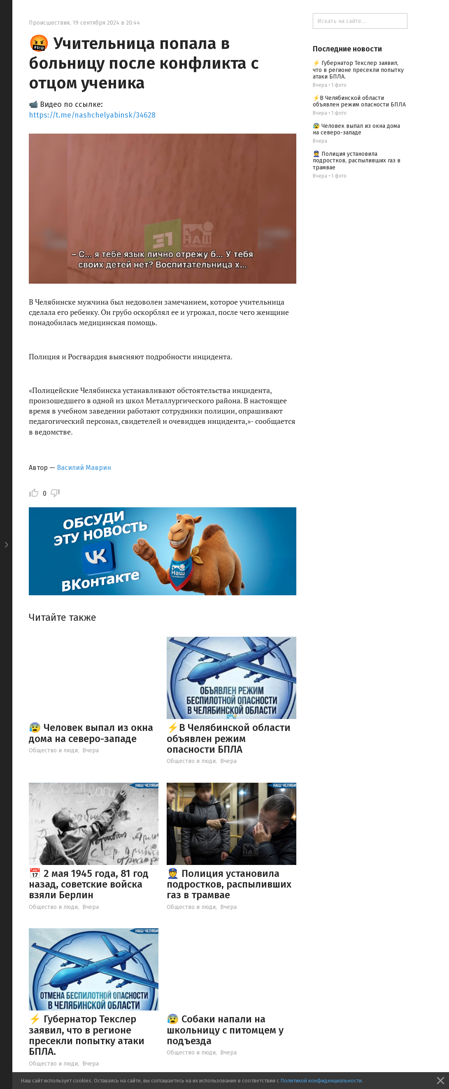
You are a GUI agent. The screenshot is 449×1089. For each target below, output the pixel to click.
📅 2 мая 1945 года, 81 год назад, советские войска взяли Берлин (89, 884)
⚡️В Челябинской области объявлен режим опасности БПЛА (229, 738)
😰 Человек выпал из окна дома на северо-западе (91, 733)
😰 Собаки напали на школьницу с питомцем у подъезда (225, 1030)
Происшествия (49, 22)
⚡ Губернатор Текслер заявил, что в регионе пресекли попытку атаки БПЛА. (86, 1035)
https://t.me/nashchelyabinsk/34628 (92, 115)
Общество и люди (53, 750)
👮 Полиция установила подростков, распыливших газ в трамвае (229, 884)
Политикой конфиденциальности (321, 1080)
